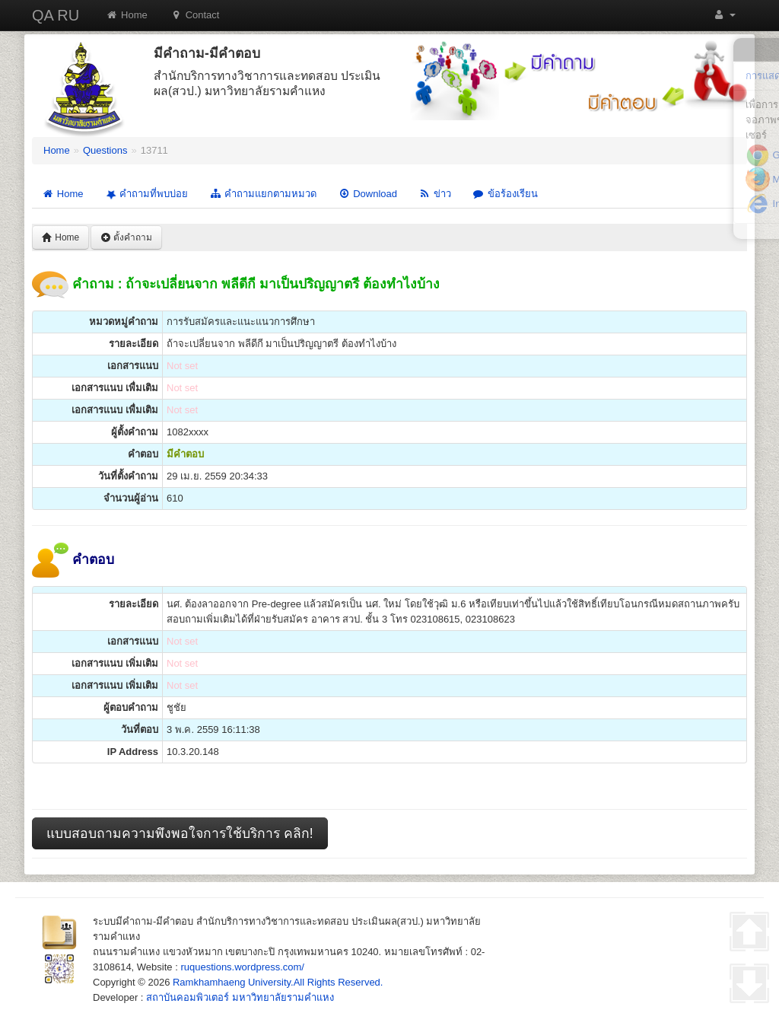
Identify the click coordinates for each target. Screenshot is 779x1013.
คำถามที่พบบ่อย (145, 194)
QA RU (55, 15)
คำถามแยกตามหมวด (262, 193)
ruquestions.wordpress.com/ (242, 967)
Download (367, 193)
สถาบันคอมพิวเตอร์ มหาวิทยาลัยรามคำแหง (240, 997)
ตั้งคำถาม (126, 237)
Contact (195, 15)
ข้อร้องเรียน (505, 193)
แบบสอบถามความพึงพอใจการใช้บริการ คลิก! (179, 833)
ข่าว (434, 193)
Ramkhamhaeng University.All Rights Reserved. (278, 982)
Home (127, 15)
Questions (105, 150)
